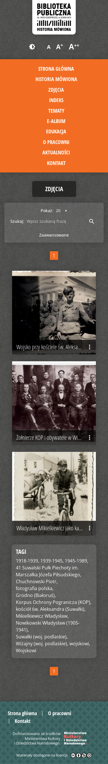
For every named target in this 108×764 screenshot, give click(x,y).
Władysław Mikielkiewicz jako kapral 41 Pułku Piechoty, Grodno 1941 (56, 528)
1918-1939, (27, 561)
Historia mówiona (56, 79)
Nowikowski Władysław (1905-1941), (47, 626)
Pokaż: (47, 210)
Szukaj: (17, 221)
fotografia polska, (35, 588)
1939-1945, (52, 561)
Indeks (56, 100)
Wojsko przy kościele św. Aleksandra (54, 347)
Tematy (56, 110)
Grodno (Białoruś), (36, 595)
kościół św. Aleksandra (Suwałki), (51, 609)
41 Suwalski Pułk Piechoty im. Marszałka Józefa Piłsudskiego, (48, 571)
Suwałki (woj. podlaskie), (42, 637)
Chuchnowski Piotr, (37, 581)
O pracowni (56, 142)
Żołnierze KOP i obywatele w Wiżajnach (54, 437)
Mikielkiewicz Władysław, (42, 616)
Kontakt (56, 163)
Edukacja (56, 131)
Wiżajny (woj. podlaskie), (42, 643)
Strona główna (56, 68)
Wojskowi (26, 650)
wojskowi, (79, 643)
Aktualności (56, 152)
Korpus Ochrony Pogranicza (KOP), (53, 602)
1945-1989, (76, 561)
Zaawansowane (54, 235)
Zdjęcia (56, 89)
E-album (56, 121)
